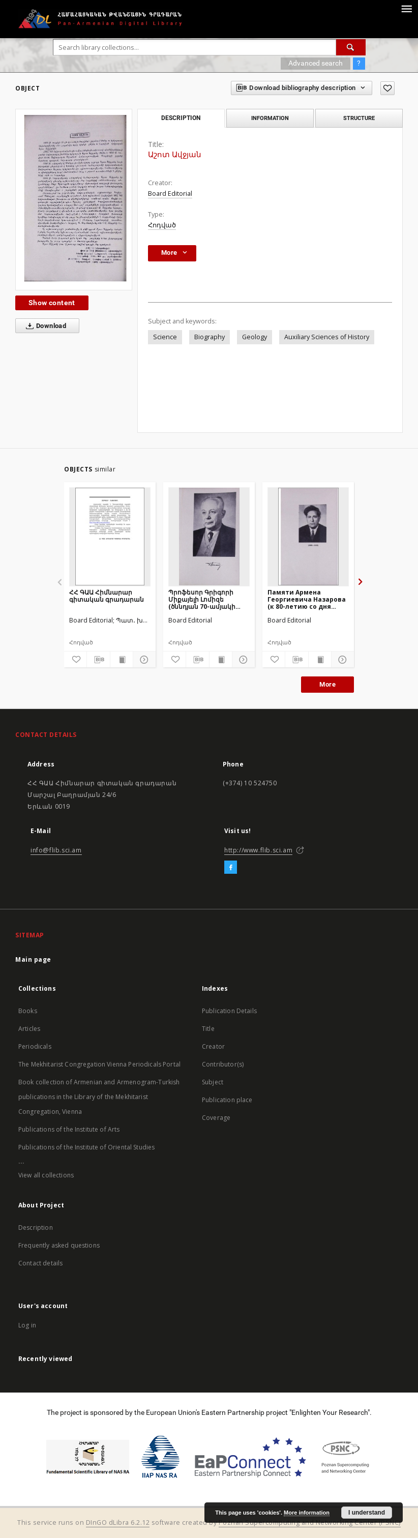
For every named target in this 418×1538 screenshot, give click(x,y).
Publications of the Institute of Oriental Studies (86, 1147)
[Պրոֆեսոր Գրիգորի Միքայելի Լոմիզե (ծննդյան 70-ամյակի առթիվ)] (209, 536)
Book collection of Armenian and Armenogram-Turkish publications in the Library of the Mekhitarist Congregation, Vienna (99, 1097)
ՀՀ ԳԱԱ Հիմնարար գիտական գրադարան (106, 596)
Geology (254, 337)
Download (44, 326)
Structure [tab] (359, 118)
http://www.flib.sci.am (258, 850)
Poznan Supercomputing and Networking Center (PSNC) (310, 1522)
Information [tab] (270, 118)
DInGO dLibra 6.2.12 (118, 1522)
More (327, 684)
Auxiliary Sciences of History (326, 337)
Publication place (227, 1100)
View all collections (46, 1175)
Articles (29, 1028)
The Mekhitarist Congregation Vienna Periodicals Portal (99, 1064)
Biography (209, 337)
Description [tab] (180, 118)
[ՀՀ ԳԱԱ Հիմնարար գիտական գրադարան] (110, 536)
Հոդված (162, 225)
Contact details (40, 1263)
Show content (51, 303)
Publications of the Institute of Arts (69, 1129)
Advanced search (315, 63)
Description (35, 1227)
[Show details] (143, 659)
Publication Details (229, 1011)
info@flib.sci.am (56, 850)
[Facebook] (230, 867)
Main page (33, 959)
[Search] (351, 47)
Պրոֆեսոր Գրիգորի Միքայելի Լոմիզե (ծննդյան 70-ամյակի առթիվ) (201, 599)
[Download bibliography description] (98, 659)
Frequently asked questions (59, 1245)
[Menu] (406, 8)
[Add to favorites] (387, 88)
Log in (27, 1325)
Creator (213, 1046)
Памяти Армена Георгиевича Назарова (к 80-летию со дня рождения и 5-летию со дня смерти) (307, 599)
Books (27, 1011)
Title (208, 1028)
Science (165, 337)
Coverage (216, 1117)
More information (307, 1513)
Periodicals (34, 1046)
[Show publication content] (121, 659)
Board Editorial (170, 193)
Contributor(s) (223, 1064)
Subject (212, 1082)
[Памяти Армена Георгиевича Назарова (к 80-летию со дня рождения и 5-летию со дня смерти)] (308, 536)
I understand (366, 1512)
